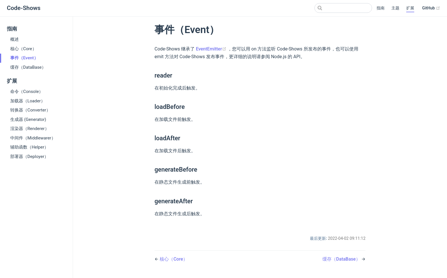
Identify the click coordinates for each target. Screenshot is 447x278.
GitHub (431, 8)
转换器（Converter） (30, 110)
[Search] (343, 8)
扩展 (410, 8)
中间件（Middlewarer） (33, 138)
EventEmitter (211, 49)
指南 (381, 8)
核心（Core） (23, 48)
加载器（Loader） (27, 101)
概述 (14, 39)
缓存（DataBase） (28, 67)
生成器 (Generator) (28, 119)
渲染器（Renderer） (29, 128)
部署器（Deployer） (29, 156)
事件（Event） (24, 57)
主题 (395, 8)
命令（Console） (26, 91)
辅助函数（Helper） (29, 147)
